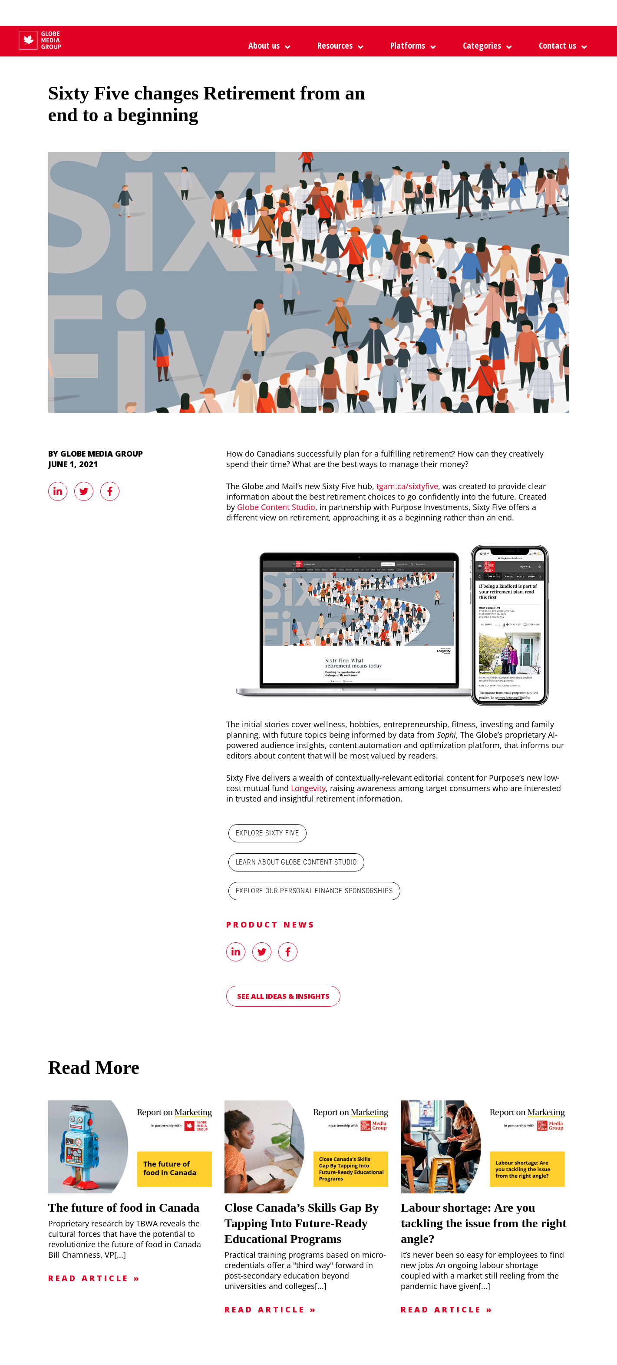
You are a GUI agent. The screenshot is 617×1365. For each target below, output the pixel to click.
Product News (270, 924)
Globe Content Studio (276, 507)
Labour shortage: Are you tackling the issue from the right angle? (483, 1223)
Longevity (308, 788)
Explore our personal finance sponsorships (314, 891)
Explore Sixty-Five (267, 833)
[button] (411, 45)
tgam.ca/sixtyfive (407, 486)
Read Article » (94, 1278)
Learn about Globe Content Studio (296, 862)
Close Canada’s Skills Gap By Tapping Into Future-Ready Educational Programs (301, 1223)
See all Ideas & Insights (283, 996)
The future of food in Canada (124, 1207)
